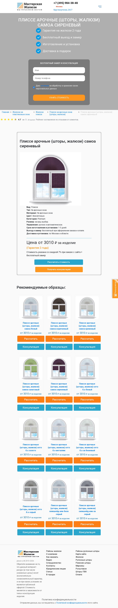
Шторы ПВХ (81, 571)
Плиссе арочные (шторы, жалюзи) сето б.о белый (87, 387)
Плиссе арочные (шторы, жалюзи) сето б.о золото (31, 447)
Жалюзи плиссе (39, 113)
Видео (49, 560)
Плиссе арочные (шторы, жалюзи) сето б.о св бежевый (87, 447)
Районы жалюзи (53, 551)
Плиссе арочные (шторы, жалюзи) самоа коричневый (59, 326)
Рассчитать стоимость (59, 262)
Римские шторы (83, 563)
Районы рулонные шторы (87, 551)
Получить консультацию (59, 269)
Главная (5, 112)
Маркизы (80, 566)
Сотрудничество (53, 563)
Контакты (50, 566)
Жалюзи (79, 557)
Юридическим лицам (56, 569)
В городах (50, 574)
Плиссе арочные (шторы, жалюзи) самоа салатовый (30, 387)
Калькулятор (115, 288)
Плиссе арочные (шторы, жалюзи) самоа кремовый (87, 326)
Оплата (79, 574)
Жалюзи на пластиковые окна (21, 113)
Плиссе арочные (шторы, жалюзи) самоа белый (30, 326)
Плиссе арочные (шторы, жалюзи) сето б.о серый (31, 509)
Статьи (49, 571)
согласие (45, 86)
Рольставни (81, 569)
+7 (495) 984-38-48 (66, 3)
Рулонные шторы (84, 560)
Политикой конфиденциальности (71, 603)
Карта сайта (81, 554)
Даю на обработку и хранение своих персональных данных (57, 87)
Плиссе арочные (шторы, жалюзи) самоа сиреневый (59, 387)
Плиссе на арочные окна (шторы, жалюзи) (60, 113)
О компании (51, 554)
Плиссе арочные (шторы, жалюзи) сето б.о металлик (59, 447)
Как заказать (52, 557)
